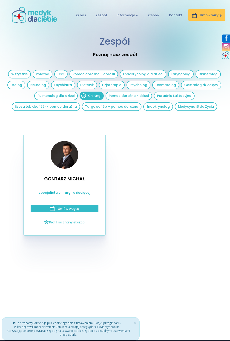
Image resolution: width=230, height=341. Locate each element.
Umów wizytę (64, 208)
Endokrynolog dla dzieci (143, 74)
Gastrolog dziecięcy (201, 85)
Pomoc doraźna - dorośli (94, 74)
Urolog (16, 85)
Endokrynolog (158, 106)
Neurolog (38, 85)
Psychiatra (63, 85)
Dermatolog (165, 85)
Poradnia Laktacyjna (174, 95)
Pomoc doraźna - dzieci (129, 95)
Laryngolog (180, 74)
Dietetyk (87, 85)
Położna (42, 74)
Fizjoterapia (111, 85)
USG (61, 74)
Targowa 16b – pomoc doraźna (111, 106)
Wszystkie (19, 74)
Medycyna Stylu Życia (196, 106)
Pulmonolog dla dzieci (56, 95)
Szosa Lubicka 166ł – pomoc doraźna (46, 106)
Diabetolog (208, 74)
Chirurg (94, 95)
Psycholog (138, 85)
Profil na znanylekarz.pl (64, 222)
